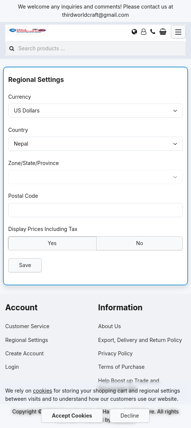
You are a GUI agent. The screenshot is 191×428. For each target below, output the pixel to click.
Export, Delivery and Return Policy (140, 340)
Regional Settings (26, 340)
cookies (42, 390)
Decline (129, 415)
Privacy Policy (115, 353)
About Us (109, 326)
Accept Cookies (72, 415)
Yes (52, 243)
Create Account (24, 353)
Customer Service (27, 326)
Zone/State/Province (33, 162)
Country (18, 129)
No (139, 243)
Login (12, 367)
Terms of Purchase (121, 367)
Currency (19, 96)
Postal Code (23, 196)
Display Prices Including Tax (43, 229)
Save (25, 264)
